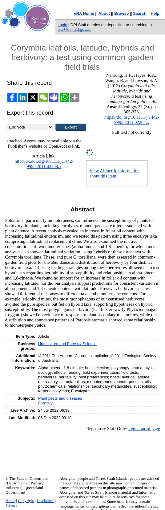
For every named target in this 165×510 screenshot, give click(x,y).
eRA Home (84, 13)
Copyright (26, 501)
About (104, 13)
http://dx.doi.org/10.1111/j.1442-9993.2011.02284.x (43, 164)
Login (62, 24)
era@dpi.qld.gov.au (74, 29)
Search (139, 13)
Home (10, 501)
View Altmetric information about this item (115, 173)
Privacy (12, 505)
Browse (121, 13)
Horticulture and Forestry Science (67, 343)
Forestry (45, 403)
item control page (144, 428)
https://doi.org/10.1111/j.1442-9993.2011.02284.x (131, 120)
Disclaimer (45, 501)
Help (155, 13)
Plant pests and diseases (60, 398)
